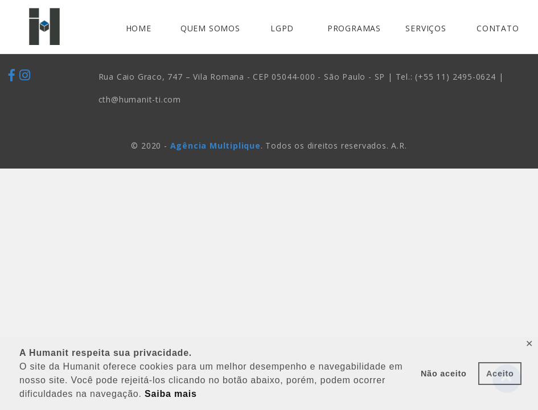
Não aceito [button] (444, 373)
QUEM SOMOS (210, 28)
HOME (138, 28)
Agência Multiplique (215, 145)
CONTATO (498, 28)
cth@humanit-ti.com (139, 99)
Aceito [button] (500, 373)
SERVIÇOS (425, 28)
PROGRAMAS (354, 28)
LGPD (282, 28)
